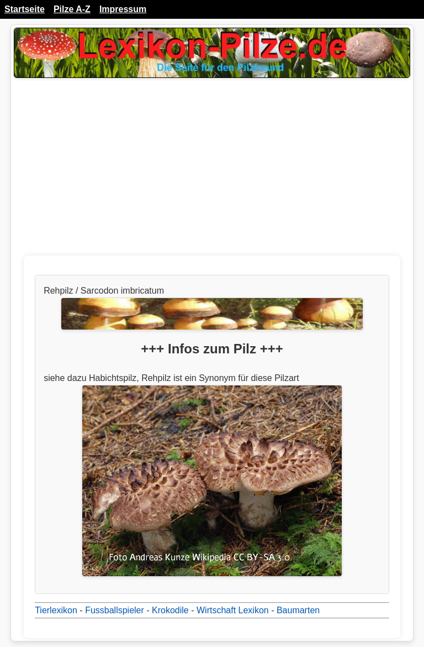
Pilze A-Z (72, 9)
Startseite (24, 9)
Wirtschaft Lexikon (233, 610)
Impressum (122, 9)
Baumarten (298, 610)
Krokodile (170, 610)
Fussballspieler (114, 610)
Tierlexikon (56, 610)
